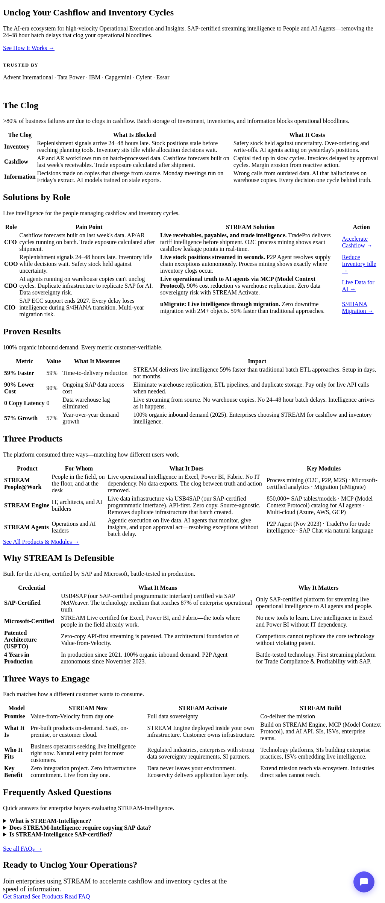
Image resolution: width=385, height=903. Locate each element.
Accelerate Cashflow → (357, 242)
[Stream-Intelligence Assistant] (363, 881)
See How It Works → (29, 48)
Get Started (16, 896)
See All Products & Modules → (41, 542)
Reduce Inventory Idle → (359, 264)
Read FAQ (77, 896)
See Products (47, 896)
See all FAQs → (22, 848)
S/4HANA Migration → (358, 307)
